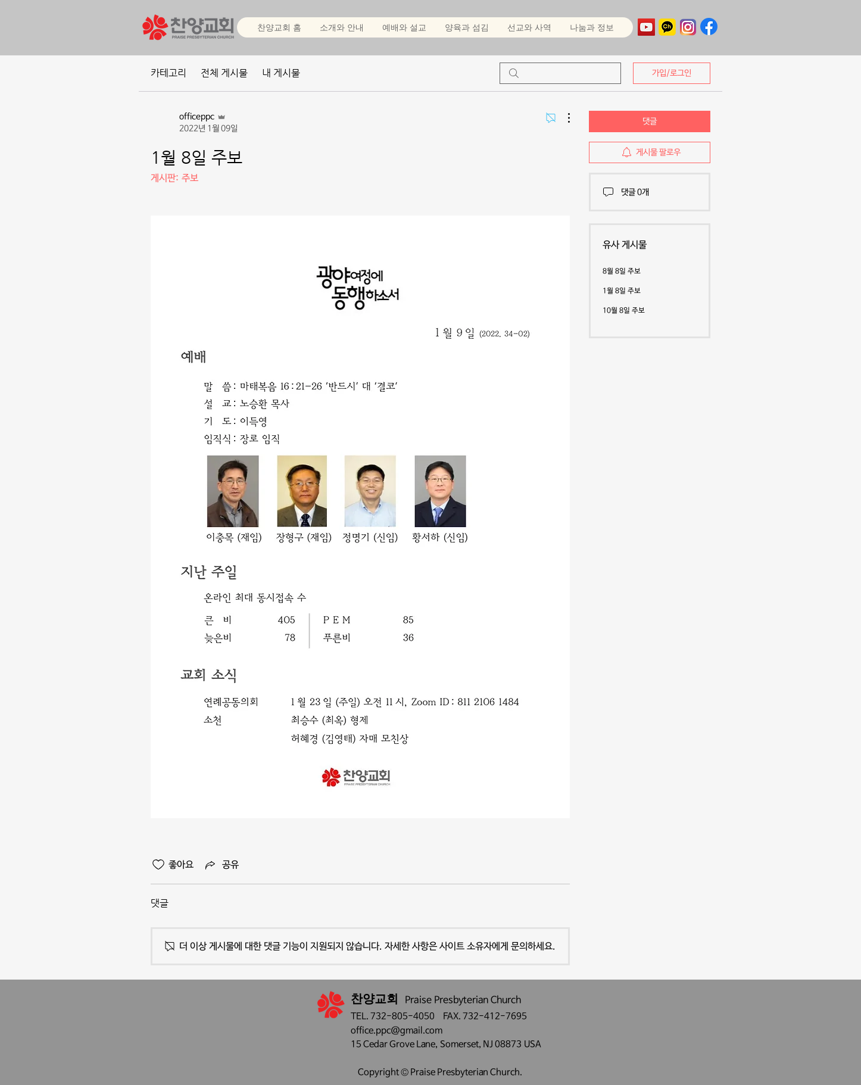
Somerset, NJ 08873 (482, 1044)
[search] (560, 73)
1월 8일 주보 (622, 291)
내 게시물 (281, 73)
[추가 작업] (563, 118)
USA (532, 1044)
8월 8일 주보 (622, 271)
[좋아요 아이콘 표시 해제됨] (158, 865)
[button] (404, 27)
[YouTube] (646, 27)
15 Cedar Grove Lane (393, 1044)
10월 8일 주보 (624, 311)
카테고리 (168, 73)
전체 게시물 (224, 73)
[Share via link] (221, 865)
